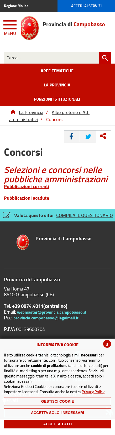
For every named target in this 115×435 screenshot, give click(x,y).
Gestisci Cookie (57, 401)
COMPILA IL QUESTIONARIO (84, 215)
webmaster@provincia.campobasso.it (51, 312)
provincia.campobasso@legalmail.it (46, 318)
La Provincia (31, 112)
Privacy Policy (93, 392)
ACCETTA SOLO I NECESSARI (57, 413)
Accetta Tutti (57, 424)
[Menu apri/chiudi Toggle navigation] (10, 26)
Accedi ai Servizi (86, 6)
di (63, 239)
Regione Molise (16, 5)
